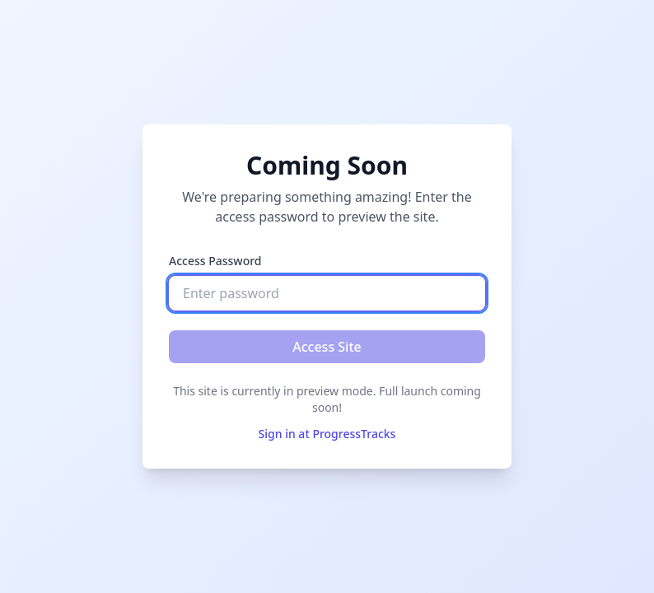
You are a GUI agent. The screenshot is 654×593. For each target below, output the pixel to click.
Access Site (327, 347)
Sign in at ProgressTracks (327, 433)
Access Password (215, 260)
